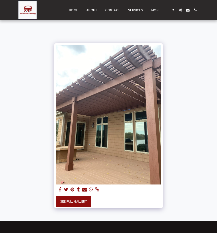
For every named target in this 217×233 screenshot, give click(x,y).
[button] (172, 10)
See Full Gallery (73, 201)
